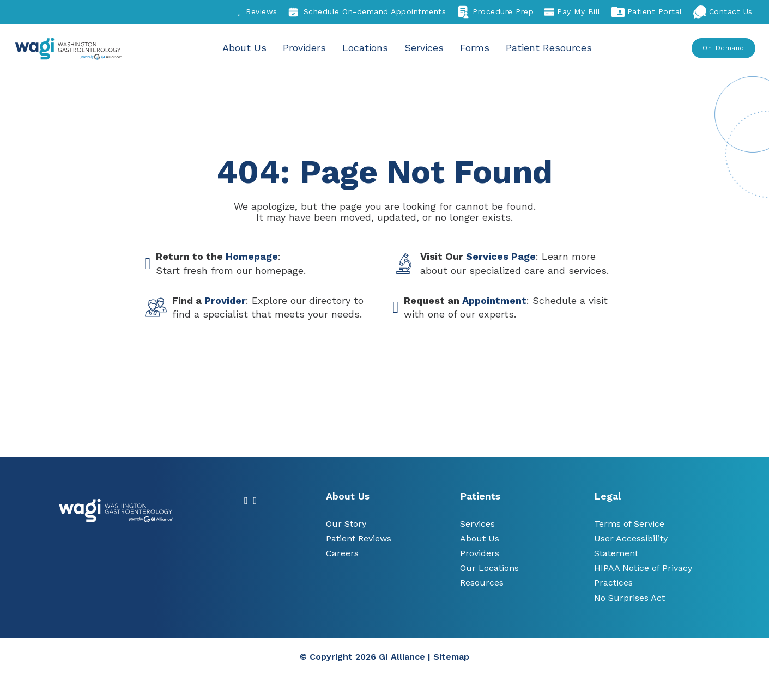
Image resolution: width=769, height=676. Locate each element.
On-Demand (723, 48)
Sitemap (451, 656)
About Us (244, 47)
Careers (342, 553)
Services (424, 47)
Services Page (501, 256)
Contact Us (723, 12)
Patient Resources (549, 47)
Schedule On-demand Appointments (367, 12)
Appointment (494, 300)
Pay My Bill (572, 12)
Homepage (252, 256)
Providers (304, 47)
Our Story (346, 524)
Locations (365, 47)
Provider (225, 300)
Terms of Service (629, 524)
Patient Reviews (358, 538)
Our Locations (489, 568)
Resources (482, 582)
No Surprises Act (629, 598)
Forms (474, 47)
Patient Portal (646, 12)
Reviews (257, 12)
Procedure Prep (495, 12)
